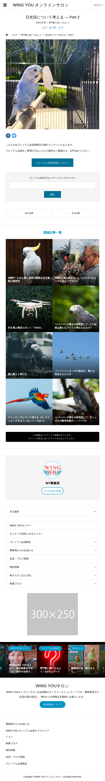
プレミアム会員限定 (20, 542)
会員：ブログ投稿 (19, 558)
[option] (21, 659)
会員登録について (52, 704)
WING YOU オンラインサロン (41, 5)
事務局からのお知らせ (21, 550)
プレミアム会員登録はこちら (51, 162)
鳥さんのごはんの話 (20, 575)
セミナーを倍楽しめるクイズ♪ (26, 533)
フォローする (54, 491)
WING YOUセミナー (20, 525)
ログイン (98, 5)
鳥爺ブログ (16, 583)
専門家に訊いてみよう (59, 22)
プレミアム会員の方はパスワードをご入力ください (52, 178)
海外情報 (14, 567)
